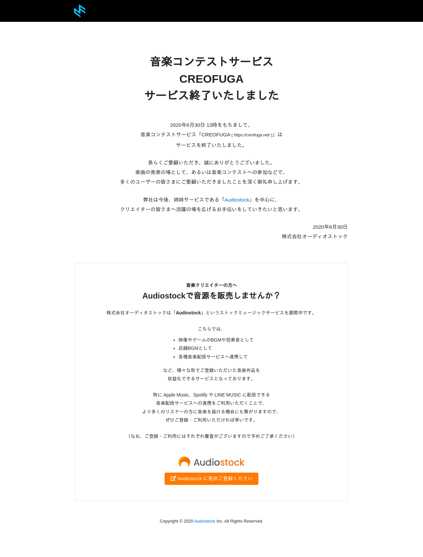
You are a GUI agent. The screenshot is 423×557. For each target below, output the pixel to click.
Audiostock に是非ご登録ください (211, 478)
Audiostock (236, 200)
